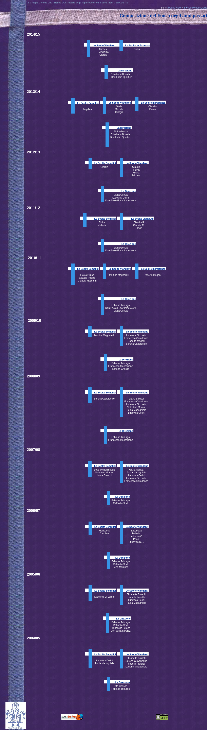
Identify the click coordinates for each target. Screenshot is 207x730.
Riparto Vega (74, 2)
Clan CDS (119, 2)
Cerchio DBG (46, 2)
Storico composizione (195, 7)
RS (126, 2)
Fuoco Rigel (174, 7)
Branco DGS (60, 2)
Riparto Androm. (90, 2)
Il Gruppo (33, 2)
